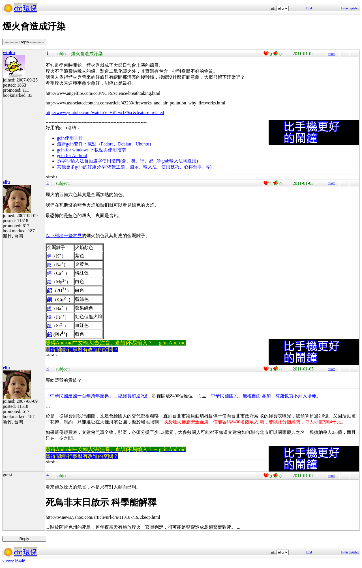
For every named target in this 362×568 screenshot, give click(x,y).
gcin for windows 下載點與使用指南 (91, 149)
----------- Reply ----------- (24, 42)
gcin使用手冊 (70, 138)
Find (309, 8)
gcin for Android (72, 155)
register (354, 8)
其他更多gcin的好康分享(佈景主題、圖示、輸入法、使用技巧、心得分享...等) (135, 166)
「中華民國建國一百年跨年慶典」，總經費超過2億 (96, 395)
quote (331, 54)
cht (18, 8)
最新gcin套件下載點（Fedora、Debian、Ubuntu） (105, 144)
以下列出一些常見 (64, 235)
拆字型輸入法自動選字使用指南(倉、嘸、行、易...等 (109, 160)
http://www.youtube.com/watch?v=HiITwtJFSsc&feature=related (105, 112)
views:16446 (13, 560)
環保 (30, 8)
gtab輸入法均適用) (179, 160)
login (344, 8)
